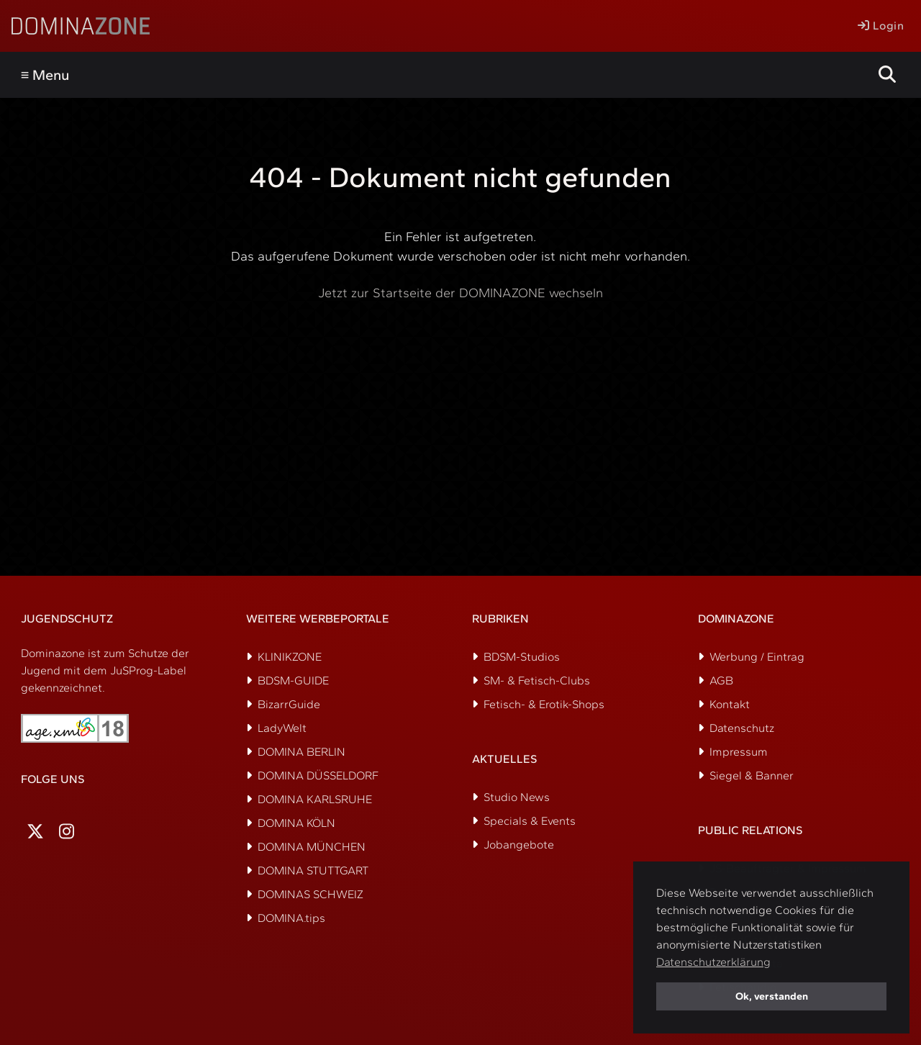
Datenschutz (741, 728)
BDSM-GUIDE (293, 680)
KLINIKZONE (290, 657)
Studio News (517, 797)
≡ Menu (45, 74)
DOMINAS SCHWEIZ (310, 894)
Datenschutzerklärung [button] (713, 962)
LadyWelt (282, 728)
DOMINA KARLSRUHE (315, 799)
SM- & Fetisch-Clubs (537, 680)
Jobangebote (519, 844)
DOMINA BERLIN (301, 752)
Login (881, 25)
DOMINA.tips (291, 918)
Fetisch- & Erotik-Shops (544, 704)
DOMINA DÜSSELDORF (318, 775)
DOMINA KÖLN (296, 823)
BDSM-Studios (522, 657)
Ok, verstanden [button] (771, 996)
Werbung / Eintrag (756, 657)
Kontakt (729, 704)
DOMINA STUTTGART (313, 870)
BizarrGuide (289, 704)
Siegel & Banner (751, 775)
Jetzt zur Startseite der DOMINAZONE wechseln (460, 293)
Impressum (738, 752)
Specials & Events (530, 821)
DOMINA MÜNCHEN (312, 847)
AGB (721, 680)
